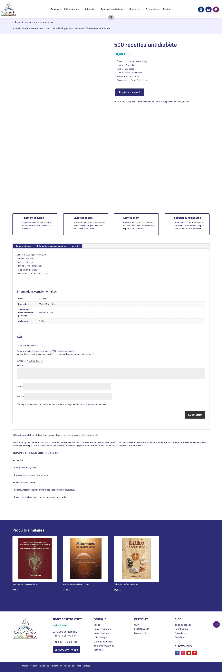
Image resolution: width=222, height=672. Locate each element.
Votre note (22, 361)
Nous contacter (68, 649)
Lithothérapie (71, 9)
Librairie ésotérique (31, 28)
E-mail (20, 396)
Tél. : (56, 641)
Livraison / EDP (142, 629)
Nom (20, 386)
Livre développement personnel (68, 28)
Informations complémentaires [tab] (51, 246)
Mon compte (140, 633)
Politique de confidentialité (50, 666)
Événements (153, 9)
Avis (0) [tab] (75, 246)
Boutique (56, 9)
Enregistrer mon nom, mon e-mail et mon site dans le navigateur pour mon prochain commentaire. (63, 404)
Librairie (89, 9)
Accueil (16, 28)
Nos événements (102, 629)
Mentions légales (29, 666)
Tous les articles (183, 624)
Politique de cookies (72, 666)
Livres (47, 28)
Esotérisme (180, 633)
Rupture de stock (130, 92)
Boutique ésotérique (111, 9)
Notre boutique (101, 633)
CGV (136, 624)
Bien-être (134, 9)
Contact (167, 9)
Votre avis (22, 365)
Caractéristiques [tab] (23, 246)
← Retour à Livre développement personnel (33, 22)
